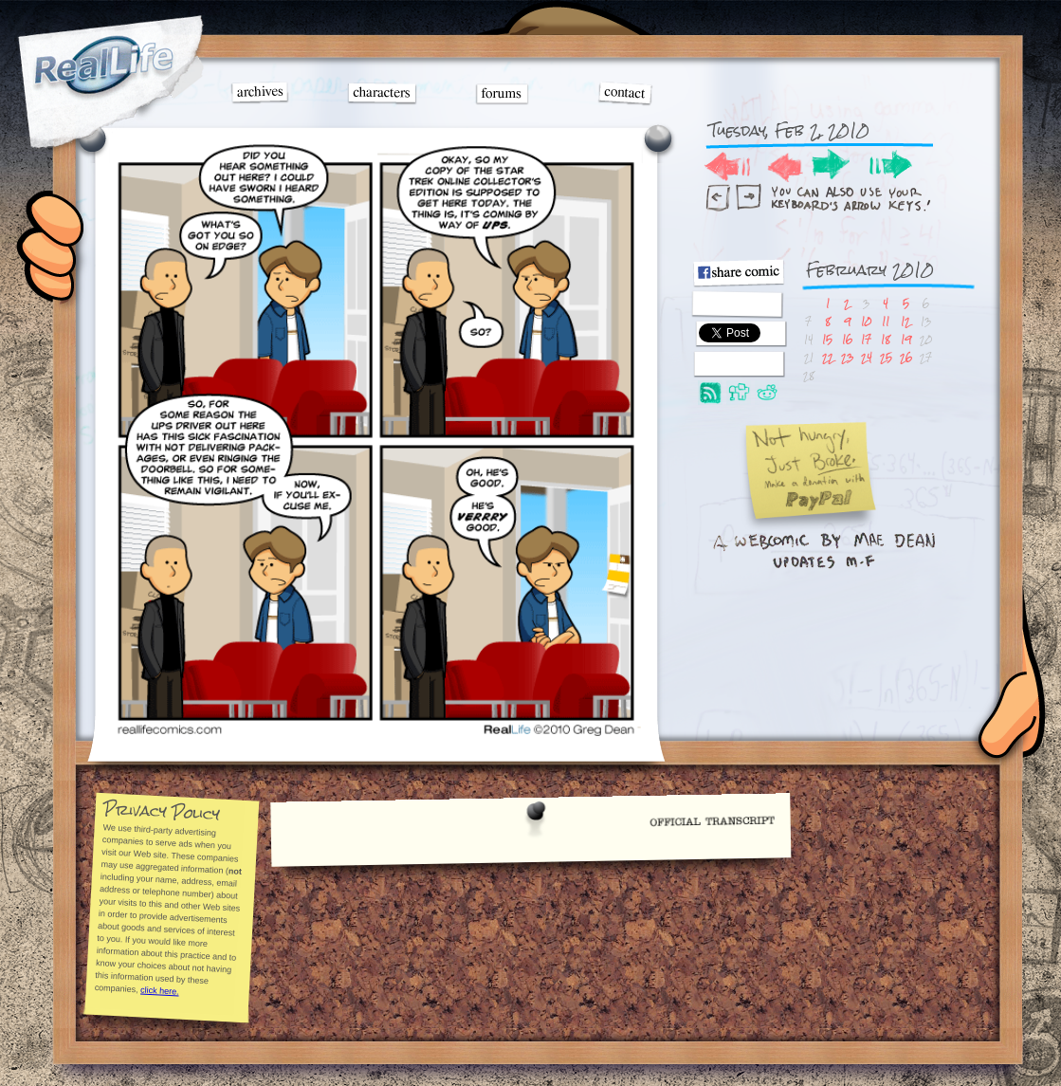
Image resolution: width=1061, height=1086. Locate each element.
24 (866, 357)
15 (827, 339)
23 (847, 357)
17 (866, 339)
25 (886, 357)
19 (906, 339)
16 (847, 339)
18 (885, 339)
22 (827, 357)
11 (885, 321)
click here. (159, 990)
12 (905, 321)
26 (906, 357)
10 (866, 321)
